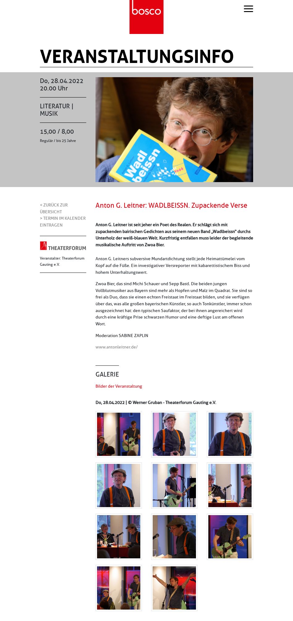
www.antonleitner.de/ (117, 347)
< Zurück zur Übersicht (54, 208)
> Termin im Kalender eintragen (63, 221)
